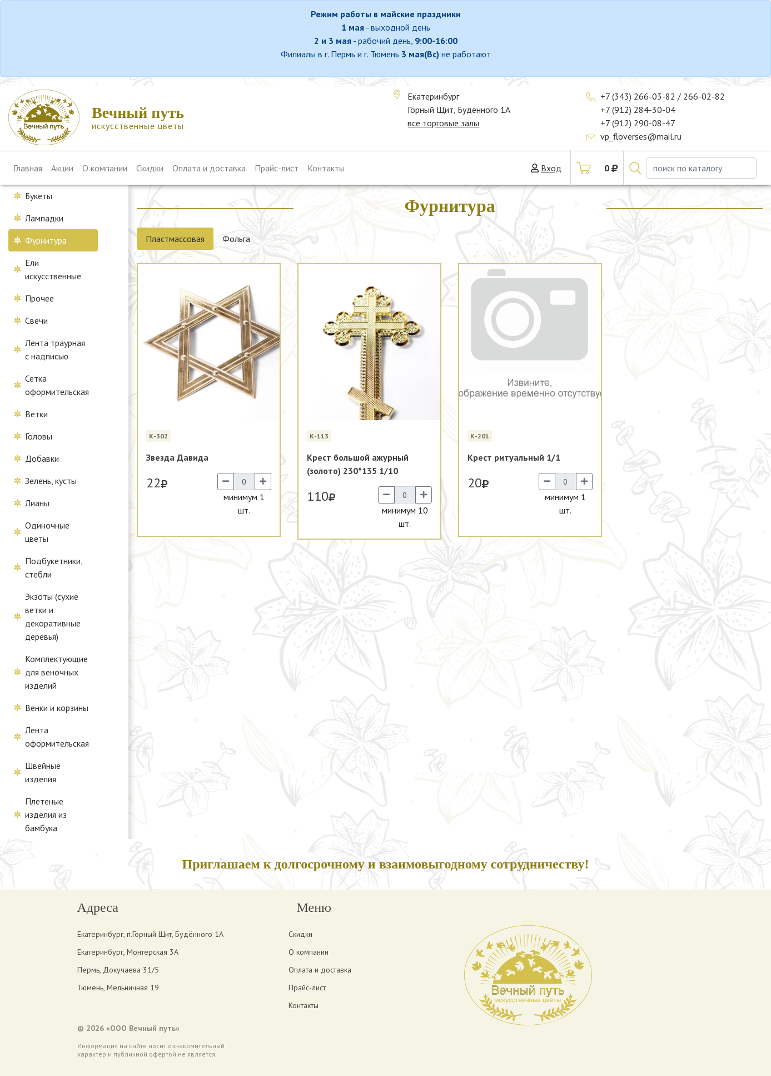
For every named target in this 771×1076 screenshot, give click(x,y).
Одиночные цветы (47, 532)
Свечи (36, 320)
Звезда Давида (177, 457)
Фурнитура (46, 240)
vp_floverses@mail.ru (641, 136)
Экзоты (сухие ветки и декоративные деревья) (53, 616)
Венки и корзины (56, 707)
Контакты (326, 168)
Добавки (42, 458)
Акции (62, 168)
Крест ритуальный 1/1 (513, 457)
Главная (27, 168)
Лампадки (44, 218)
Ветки (36, 413)
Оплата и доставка (209, 168)
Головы (38, 436)
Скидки (149, 168)
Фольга (236, 238)
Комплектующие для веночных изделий (56, 672)
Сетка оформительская (57, 385)
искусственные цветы (138, 117)
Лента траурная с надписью (55, 349)
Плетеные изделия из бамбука (46, 814)
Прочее (39, 298)
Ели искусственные (53, 269)
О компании (104, 168)
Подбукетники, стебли (54, 567)
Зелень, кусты (51, 480)
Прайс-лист (277, 168)
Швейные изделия (43, 772)
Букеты (38, 195)
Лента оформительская (57, 736)
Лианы (37, 503)
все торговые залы (443, 123)
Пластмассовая (175, 238)
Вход (551, 168)
